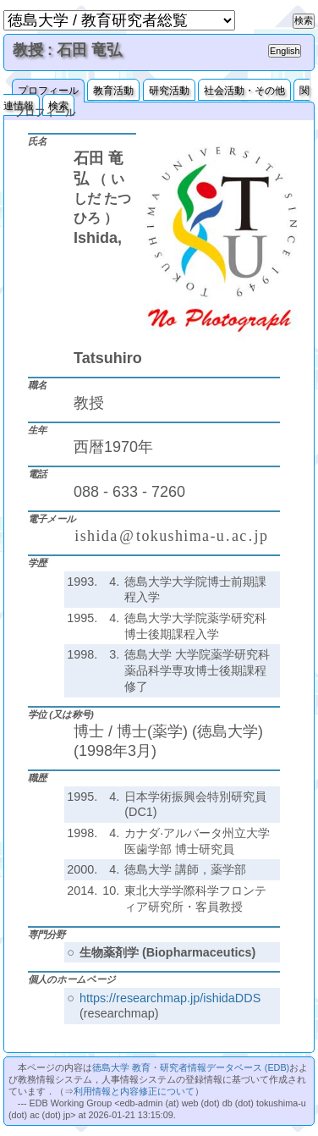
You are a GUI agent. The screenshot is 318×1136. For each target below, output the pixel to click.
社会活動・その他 (244, 91)
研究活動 (169, 91)
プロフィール (48, 91)
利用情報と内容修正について (134, 1091)
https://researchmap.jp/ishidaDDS (170, 998)
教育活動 (113, 91)
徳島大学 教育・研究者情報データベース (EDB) (190, 1067)
